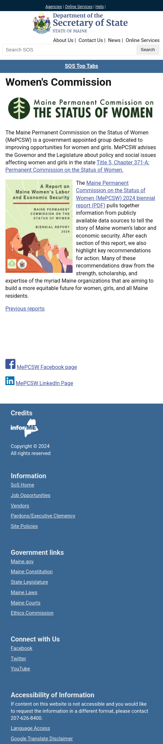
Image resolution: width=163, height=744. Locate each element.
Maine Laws (24, 592)
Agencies (53, 6)
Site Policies (24, 526)
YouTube (20, 669)
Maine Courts (25, 603)
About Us (63, 40)
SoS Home (22, 485)
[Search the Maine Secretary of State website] (37, 49)
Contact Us (91, 40)
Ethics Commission (32, 613)
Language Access (30, 728)
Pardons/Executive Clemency (43, 516)
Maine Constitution (32, 572)
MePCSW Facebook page (47, 367)
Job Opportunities (30, 495)
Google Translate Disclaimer (42, 739)
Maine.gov (22, 562)
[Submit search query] (147, 50)
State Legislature (29, 582)
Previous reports (25, 308)
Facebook (21, 648)
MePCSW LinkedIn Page (44, 383)
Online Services (78, 6)
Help (99, 6)
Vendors (20, 506)
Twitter (18, 659)
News (114, 40)
